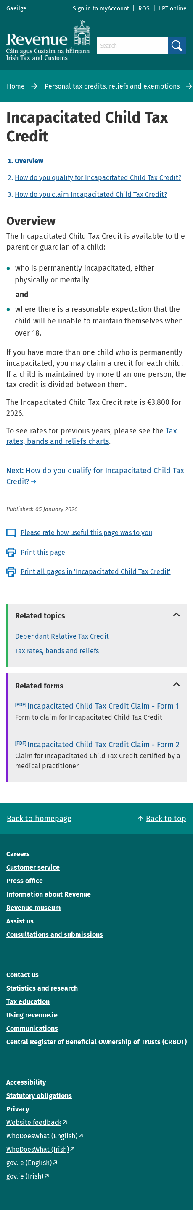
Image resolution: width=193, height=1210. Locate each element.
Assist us (20, 921)
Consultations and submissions (54, 935)
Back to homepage (39, 818)
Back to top (166, 818)
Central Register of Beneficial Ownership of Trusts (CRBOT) (96, 1042)
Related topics (40, 616)
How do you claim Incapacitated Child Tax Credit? (91, 194)
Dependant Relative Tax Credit (62, 636)
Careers (18, 854)
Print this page (43, 552)
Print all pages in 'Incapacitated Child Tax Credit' (96, 572)
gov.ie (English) (29, 1163)
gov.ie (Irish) (24, 1176)
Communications (32, 1029)
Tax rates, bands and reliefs (57, 651)
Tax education (28, 1002)
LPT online (173, 8)
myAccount (114, 8)
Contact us (22, 975)
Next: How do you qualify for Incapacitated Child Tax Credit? (95, 476)
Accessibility (26, 1082)
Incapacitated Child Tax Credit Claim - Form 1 (103, 706)
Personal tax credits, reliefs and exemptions (112, 86)
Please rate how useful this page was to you (86, 533)
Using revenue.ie (32, 1015)
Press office (24, 881)
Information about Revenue (48, 894)
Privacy (17, 1109)
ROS (144, 8)
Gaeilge (16, 8)
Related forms (39, 686)
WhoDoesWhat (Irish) (37, 1149)
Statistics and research (42, 988)
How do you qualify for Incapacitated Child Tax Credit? (98, 178)
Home (16, 86)
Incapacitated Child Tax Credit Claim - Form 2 (103, 744)
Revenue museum (33, 908)
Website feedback (33, 1123)
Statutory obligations (39, 1096)
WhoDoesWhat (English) (41, 1136)
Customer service (33, 867)
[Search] (132, 45)
